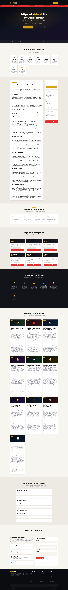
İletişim (57, 0)
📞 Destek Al (52, 121)
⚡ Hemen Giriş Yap (28, 26)
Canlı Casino (41, 575)
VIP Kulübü (41, 581)
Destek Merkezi (52, 579)
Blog (45, 3)
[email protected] (15, 552)
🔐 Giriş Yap (55, 3)
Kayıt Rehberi (51, 576)
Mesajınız (37, 551)
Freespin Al (50, 250)
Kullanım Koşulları (48, 588)
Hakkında (32, 3)
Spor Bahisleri (42, 573)
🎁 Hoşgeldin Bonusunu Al (39, 26)
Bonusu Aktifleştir (17, 264)
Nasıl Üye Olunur (52, 573)
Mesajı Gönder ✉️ (40, 558)
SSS (47, 3)
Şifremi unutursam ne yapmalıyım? (22, 520)
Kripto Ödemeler (52, 578)
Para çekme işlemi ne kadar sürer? (22, 500)
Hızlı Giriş (52, 0)
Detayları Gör (34, 250)
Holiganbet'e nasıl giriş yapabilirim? (22, 490)
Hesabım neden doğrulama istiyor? (22, 510)
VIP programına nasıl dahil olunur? (22, 516)
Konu (36, 547)
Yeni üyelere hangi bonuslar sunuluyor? (22, 503)
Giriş (29, 3)
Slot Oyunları (41, 576)
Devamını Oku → (13, 353)
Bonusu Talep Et (17, 250)
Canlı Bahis (41, 578)
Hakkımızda (31, 576)
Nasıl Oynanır (41, 3)
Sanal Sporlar (41, 579)
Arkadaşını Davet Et (50, 264)
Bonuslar (55, 0)
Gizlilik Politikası (43, 588)
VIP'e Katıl (34, 264)
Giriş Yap (31, 573)
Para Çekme (51, 575)
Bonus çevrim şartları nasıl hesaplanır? (22, 513)
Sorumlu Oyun (53, 588)
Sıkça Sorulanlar (52, 581)
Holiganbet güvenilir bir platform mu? (22, 493)
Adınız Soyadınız (38, 540)
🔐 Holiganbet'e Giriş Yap (52, 86)
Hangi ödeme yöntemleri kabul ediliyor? (22, 497)
